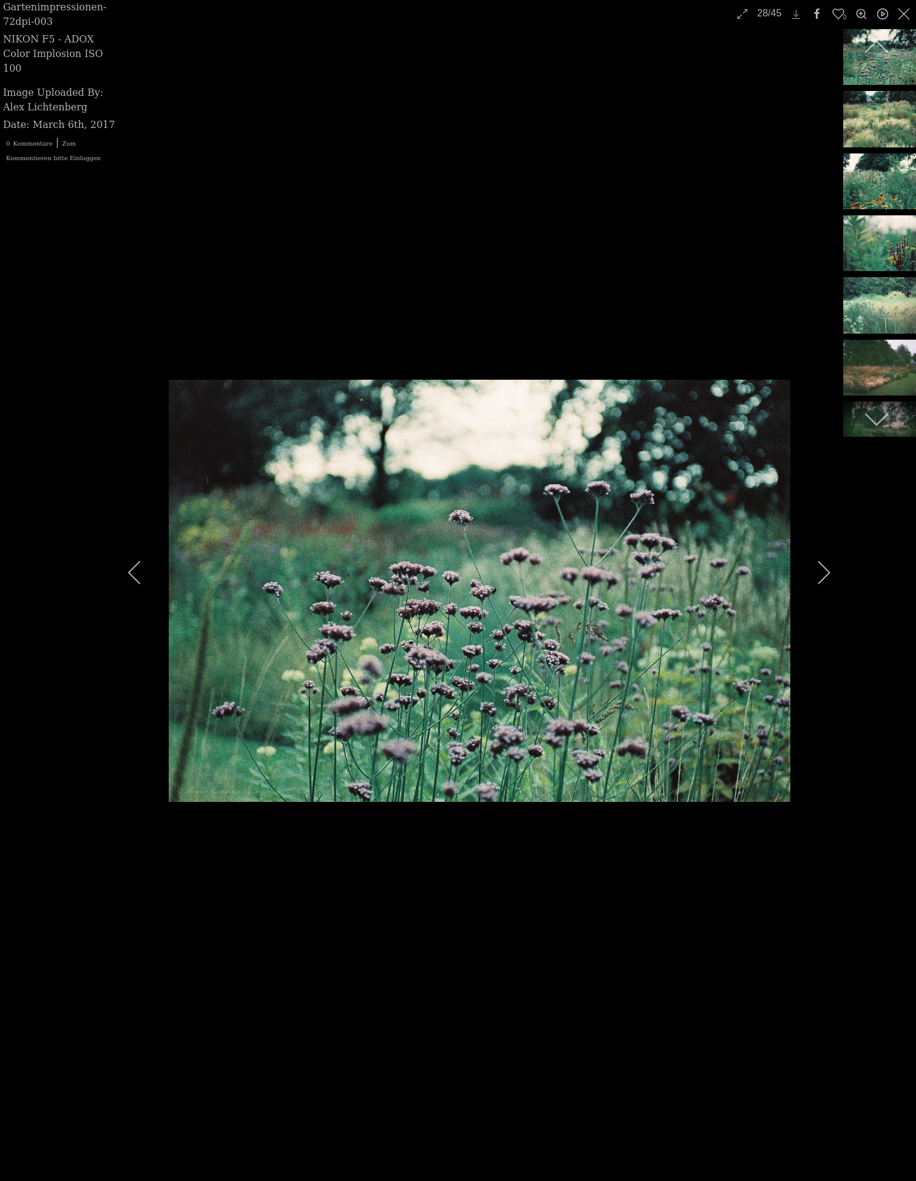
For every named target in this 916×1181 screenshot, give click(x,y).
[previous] (142, 572)
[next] (816, 572)
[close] (905, 14)
